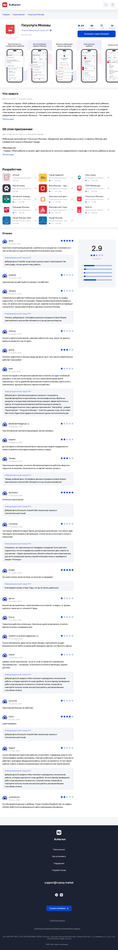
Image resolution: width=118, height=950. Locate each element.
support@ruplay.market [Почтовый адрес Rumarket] (59, 882)
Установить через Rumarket (96, 34)
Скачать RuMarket (59, 908)
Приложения (19, 14)
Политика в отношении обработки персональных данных (57, 929)
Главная (6, 14)
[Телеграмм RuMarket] (56, 894)
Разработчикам (59, 870)
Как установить (59, 856)
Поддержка (59, 863)
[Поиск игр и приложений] (106, 5)
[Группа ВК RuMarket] (61, 894)
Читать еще (8, 119)
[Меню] (113, 5)
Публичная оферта (57, 920)
